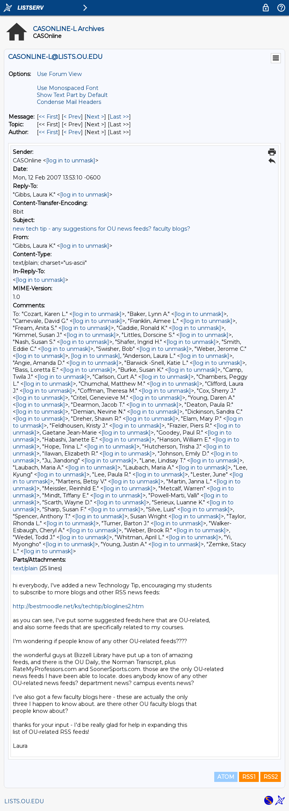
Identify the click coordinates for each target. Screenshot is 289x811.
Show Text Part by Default (72, 94)
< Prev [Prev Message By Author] (72, 132)
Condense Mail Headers (69, 101)
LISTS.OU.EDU (24, 801)
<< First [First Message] (48, 116)
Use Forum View (59, 74)
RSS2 (270, 776)
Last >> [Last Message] (119, 116)
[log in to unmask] (70, 160)
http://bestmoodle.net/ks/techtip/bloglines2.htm (78, 606)
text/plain (25, 568)
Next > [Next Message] (95, 116)
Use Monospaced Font (67, 88)
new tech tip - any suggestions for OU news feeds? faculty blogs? (101, 228)
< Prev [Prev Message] (72, 116)
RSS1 (249, 776)
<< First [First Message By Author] (48, 132)
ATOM (225, 776)
